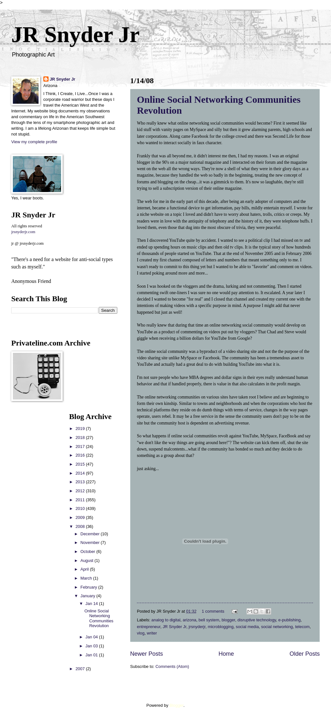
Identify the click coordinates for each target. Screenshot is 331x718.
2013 (81, 481)
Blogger (176, 705)
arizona (189, 619)
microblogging (220, 626)
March (86, 578)
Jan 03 (92, 646)
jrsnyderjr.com (23, 232)
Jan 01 (92, 654)
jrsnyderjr (197, 626)
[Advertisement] (30, 508)
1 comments (213, 611)
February (89, 587)
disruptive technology (256, 619)
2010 (81, 508)
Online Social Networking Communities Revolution (99, 618)
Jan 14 (92, 603)
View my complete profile (34, 141)
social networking (277, 626)
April (85, 569)
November (90, 542)
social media (247, 626)
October (88, 551)
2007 (81, 668)
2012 (81, 490)
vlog (141, 633)
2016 (81, 455)
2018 (81, 437)
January (88, 595)
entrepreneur (148, 626)
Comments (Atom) (172, 666)
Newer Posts (146, 654)
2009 (81, 517)
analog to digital (165, 619)
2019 (81, 428)
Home (226, 654)
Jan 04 (92, 637)
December (90, 533)
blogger (228, 619)
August (87, 560)
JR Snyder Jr (75, 34)
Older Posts (305, 654)
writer (152, 633)
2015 (81, 464)
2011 (81, 499)
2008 (81, 526)
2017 (81, 446)
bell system (209, 619)
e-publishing (289, 619)
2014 (81, 473)
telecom (302, 626)
